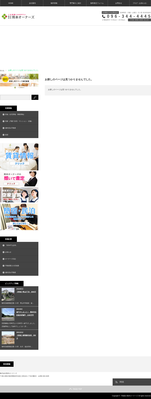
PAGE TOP (75, 389)
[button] (4, 44)
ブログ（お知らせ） (140, 3)
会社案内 (32, 3)
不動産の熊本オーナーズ (129, 396)
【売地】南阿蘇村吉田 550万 (26, 336)
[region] (75, 46)
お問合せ (118, 3)
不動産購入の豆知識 (12, 266)
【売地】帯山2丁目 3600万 (26, 292)
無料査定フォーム (97, 3)
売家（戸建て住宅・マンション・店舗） (19, 121)
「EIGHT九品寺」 (11, 245)
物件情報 (54, 3)
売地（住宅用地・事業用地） (15, 114)
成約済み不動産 (10, 128)
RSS (122, 382)
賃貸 (6, 135)
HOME (10, 3)
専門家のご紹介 (75, 3)
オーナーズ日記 (10, 259)
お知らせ (8, 252)
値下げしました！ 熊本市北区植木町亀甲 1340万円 (26, 313)
